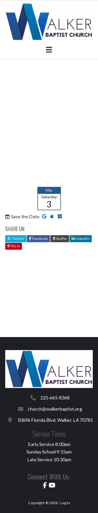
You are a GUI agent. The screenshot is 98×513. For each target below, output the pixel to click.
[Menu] (48, 49)
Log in (65, 503)
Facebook (38, 238)
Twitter (15, 238)
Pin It (13, 246)
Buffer (60, 238)
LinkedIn (81, 238)
